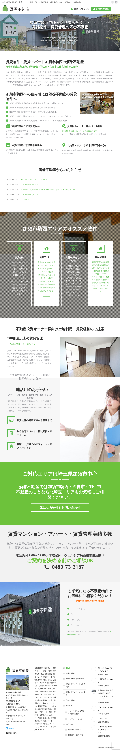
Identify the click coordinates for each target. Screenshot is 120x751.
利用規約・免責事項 (75, 735)
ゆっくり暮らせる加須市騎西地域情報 (76, 712)
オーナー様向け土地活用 (75, 679)
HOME (68, 668)
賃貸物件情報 (70, 673)
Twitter (11, 729)
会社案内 (67, 705)
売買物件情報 (70, 700)
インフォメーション (75, 719)
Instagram (12, 733)
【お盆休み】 (103, 718)
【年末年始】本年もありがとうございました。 (105, 729)
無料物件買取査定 (74, 730)
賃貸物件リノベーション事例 (75, 693)
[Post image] (94, 669)
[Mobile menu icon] (116, 9)
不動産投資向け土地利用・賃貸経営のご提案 (79, 131)
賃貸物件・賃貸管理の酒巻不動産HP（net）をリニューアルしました (106, 694)
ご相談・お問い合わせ (80, 9)
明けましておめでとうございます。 (105, 669)
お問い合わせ (69, 724)
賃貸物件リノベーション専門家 (75, 685)
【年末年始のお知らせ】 (105, 708)
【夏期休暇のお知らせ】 (105, 680)
